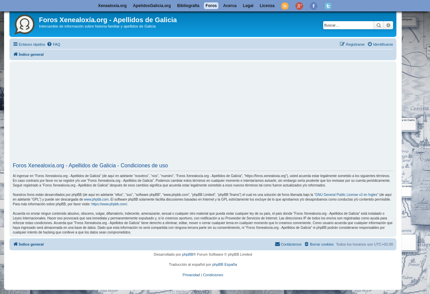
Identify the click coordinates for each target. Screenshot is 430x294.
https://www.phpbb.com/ (109, 204)
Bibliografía (188, 5)
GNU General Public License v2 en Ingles (346, 195)
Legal (248, 5)
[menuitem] (53, 44)
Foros (211, 5)
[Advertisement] (214, 113)
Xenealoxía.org (112, 5)
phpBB (187, 254)
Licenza (267, 5)
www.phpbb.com (96, 199)
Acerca (229, 5)
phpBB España (224, 264)
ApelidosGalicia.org (152, 5)
